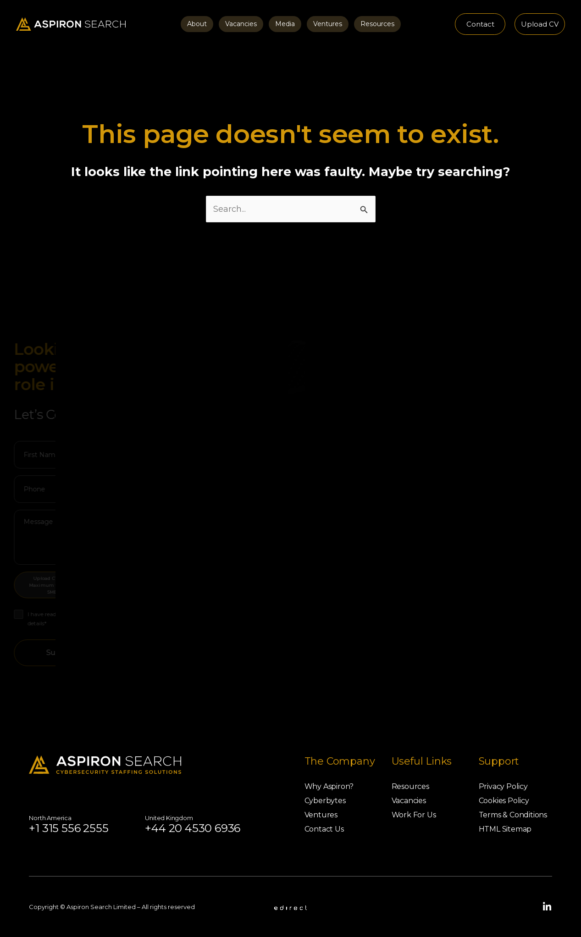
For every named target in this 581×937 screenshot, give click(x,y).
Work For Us (414, 814)
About (197, 24)
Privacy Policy (503, 786)
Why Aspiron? (329, 786)
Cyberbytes (325, 800)
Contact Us (324, 829)
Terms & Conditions (513, 814)
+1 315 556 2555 (68, 828)
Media (285, 24)
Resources (377, 24)
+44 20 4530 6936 (192, 828)
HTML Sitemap (505, 829)
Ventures (327, 24)
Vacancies (241, 24)
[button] (480, 24)
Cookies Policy (504, 800)
